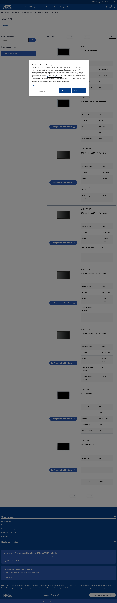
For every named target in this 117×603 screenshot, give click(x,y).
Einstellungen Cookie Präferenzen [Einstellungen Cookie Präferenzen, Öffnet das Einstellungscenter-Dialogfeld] (42, 90)
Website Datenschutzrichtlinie (54, 76)
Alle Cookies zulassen (79, 90)
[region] (59, 78)
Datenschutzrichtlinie (49, 79)
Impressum (35, 85)
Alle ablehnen (65, 90)
